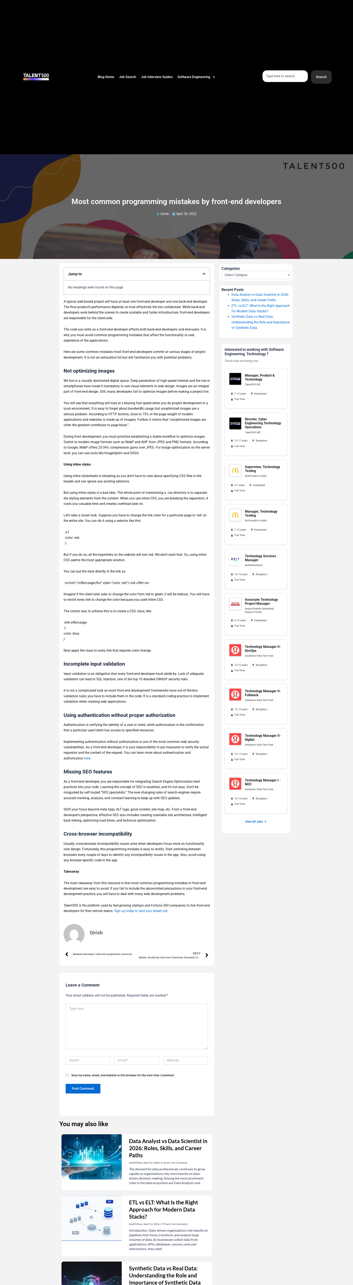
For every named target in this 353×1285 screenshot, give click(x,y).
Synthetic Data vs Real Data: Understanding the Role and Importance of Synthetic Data (260, 322)
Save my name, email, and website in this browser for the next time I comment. (123, 1075)
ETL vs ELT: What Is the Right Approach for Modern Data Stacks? (163, 1209)
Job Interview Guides (157, 77)
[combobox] (285, 76)
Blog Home (106, 77)
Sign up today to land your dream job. (141, 911)
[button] (204, 273)
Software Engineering (197, 77)
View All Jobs (256, 821)
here (87, 758)
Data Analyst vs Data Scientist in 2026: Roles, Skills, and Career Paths (168, 1148)
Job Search (127, 77)
